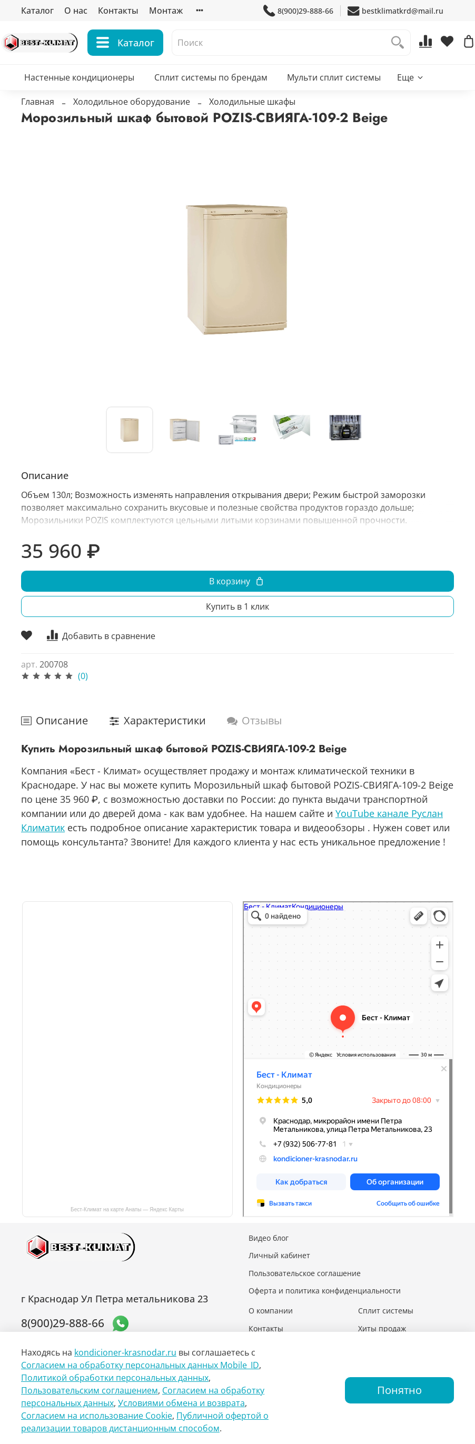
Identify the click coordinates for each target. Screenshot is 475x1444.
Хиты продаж (382, 1328)
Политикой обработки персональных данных (115, 1377)
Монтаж (166, 10)
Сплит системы (385, 1311)
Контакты (118, 10)
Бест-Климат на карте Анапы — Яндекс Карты (127, 1209)
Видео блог (269, 1238)
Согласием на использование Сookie (96, 1415)
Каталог (37, 10)
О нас (75, 10)
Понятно (399, 1390)
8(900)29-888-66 (298, 10)
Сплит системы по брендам (211, 98)
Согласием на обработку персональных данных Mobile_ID (140, 1365)
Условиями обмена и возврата (181, 1403)
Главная (37, 122)
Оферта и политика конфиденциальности (325, 1291)
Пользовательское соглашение (305, 1273)
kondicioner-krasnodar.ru (125, 1352)
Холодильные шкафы (252, 122)
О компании (271, 1311)
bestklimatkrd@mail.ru (395, 10)
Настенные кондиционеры (79, 98)
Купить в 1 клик (237, 627)
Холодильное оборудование (131, 122)
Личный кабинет (279, 1255)
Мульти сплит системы (334, 98)
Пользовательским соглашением (89, 1390)
